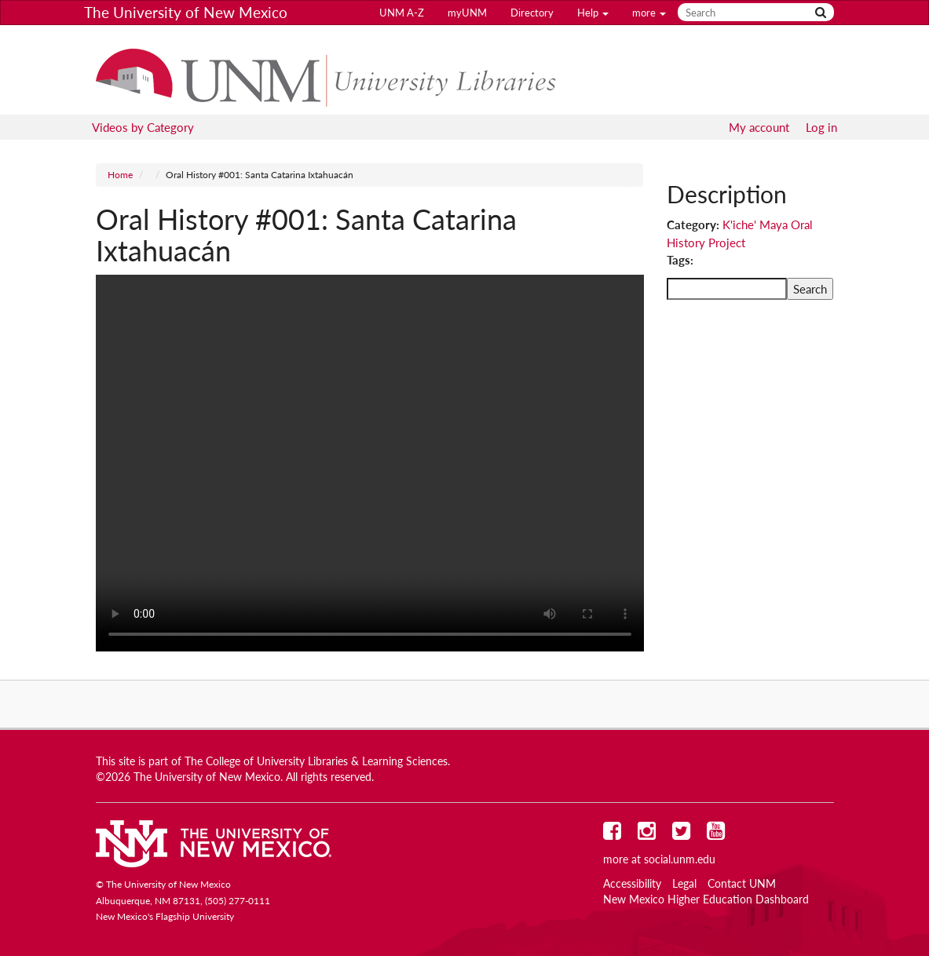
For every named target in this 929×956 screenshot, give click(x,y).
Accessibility (632, 884)
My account (759, 127)
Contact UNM (742, 884)
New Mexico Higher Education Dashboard (706, 899)
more (649, 12)
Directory (532, 12)
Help (593, 12)
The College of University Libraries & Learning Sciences (316, 761)
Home (120, 175)
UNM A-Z (401, 12)
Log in (821, 127)
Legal (684, 884)
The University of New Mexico (185, 12)
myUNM (467, 12)
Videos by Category (143, 127)
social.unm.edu (679, 859)
